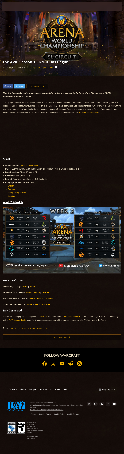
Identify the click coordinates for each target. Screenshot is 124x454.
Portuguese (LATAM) (17, 193)
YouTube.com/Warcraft (88, 113)
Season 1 (31, 328)
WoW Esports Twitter (18, 320)
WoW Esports (15, 328)
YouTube (43, 317)
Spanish (11, 196)
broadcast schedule (72, 317)
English (11, 186)
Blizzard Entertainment (43, 67)
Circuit (40, 328)
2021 (46, 328)
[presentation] (9, 6)
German (11, 189)
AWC (24, 328)
